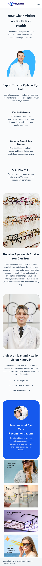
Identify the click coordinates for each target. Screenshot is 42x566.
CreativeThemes (9, 563)
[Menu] (39, 4)
